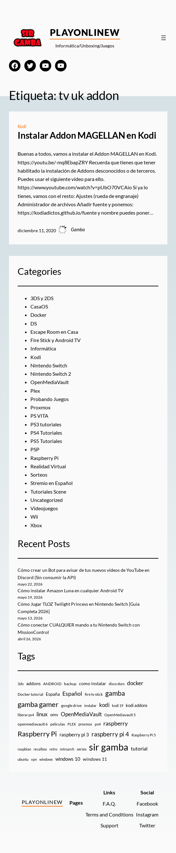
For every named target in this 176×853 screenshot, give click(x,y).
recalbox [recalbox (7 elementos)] (40, 749)
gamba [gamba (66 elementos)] (115, 693)
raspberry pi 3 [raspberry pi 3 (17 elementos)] (74, 734)
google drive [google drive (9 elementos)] (71, 705)
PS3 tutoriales (45, 424)
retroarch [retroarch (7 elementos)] (67, 749)
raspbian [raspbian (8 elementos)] (24, 749)
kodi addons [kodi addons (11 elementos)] (137, 705)
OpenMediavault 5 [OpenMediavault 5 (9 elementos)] (120, 714)
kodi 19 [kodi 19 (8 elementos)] (117, 705)
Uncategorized (46, 500)
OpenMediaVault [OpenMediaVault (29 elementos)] (81, 714)
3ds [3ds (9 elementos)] (21, 683)
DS (33, 323)
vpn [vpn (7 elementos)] (34, 759)
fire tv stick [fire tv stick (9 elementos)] (94, 694)
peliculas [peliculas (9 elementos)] (57, 724)
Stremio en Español (51, 483)
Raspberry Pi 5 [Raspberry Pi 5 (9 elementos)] (144, 735)
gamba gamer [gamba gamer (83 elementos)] (38, 704)
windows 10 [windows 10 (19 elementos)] (67, 759)
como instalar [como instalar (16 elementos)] (92, 683)
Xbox (36, 525)
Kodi (22, 126)
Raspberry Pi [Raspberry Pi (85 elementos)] (37, 733)
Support (109, 825)
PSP (34, 449)
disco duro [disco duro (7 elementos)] (116, 684)
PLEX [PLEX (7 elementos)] (72, 724)
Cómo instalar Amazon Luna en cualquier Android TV (71, 590)
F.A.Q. (109, 803)
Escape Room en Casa (54, 332)
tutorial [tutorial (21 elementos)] (139, 748)
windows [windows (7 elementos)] (46, 759)
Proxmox (40, 407)
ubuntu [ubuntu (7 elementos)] (23, 759)
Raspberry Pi (44, 458)
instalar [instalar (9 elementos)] (90, 705)
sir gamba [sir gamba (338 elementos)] (108, 746)
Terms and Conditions (109, 814)
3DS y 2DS (41, 298)
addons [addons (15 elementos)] (33, 683)
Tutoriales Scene (48, 491)
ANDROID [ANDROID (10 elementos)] (52, 683)
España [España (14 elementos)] (53, 694)
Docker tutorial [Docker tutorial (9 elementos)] (30, 694)
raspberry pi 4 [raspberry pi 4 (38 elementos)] (110, 734)
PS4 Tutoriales (46, 433)
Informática (43, 348)
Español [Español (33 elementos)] (72, 693)
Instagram (147, 814)
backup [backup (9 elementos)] (70, 683)
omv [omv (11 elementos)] (54, 714)
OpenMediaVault (49, 382)
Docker (38, 315)
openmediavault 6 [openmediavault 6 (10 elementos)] (33, 724)
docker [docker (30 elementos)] (135, 683)
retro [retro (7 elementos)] (53, 749)
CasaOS (39, 306)
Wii (34, 516)
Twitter (147, 825)
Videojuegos (44, 508)
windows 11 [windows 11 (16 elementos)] (95, 759)
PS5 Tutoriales (46, 441)
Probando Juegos (49, 399)
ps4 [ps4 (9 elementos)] (98, 724)
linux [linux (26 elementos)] (42, 714)
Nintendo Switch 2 (50, 374)
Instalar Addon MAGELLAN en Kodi (87, 135)
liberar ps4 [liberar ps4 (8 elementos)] (26, 715)
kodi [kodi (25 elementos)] (104, 705)
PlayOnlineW (85, 32)
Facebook (147, 803)
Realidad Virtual (48, 466)
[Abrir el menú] (163, 38)
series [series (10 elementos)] (81, 749)
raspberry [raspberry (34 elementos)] (115, 723)
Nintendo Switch (48, 365)
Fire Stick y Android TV (55, 340)
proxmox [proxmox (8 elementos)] (85, 724)
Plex (35, 391)
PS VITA (39, 416)
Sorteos (38, 475)
